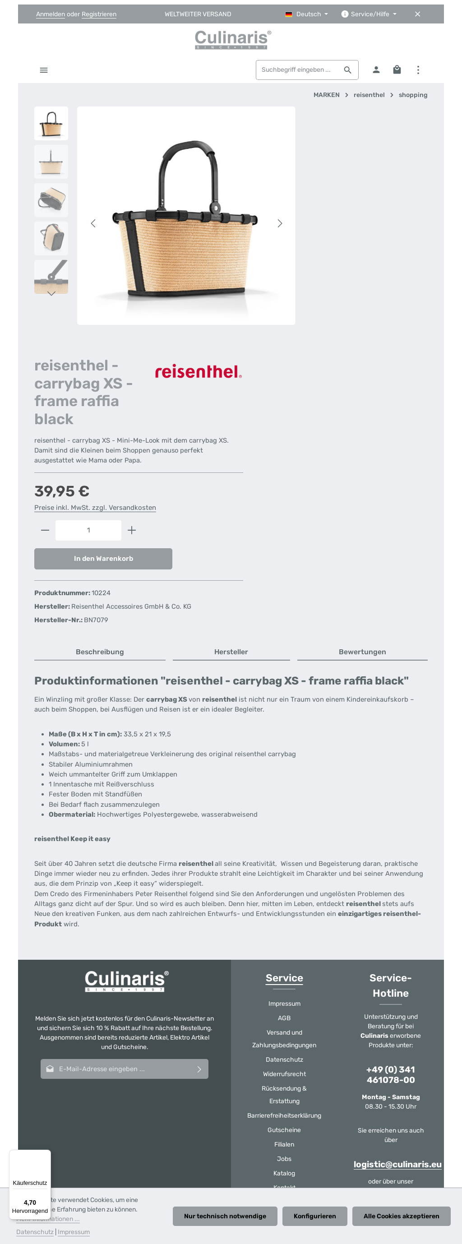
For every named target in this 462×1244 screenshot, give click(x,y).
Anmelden (50, 14)
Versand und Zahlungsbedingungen (284, 827)
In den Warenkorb (333, 334)
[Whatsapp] (254, 1060)
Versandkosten (205, 1124)
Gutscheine (284, 918)
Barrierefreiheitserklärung (284, 903)
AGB (284, 806)
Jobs (284, 947)
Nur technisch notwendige (228, 1216)
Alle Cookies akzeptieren (402, 1216)
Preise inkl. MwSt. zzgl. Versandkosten (335, 282)
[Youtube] (208, 1060)
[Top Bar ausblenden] (417, 14)
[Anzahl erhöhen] (372, 305)
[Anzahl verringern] (285, 305)
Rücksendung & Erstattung (284, 883)
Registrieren (99, 14)
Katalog (284, 961)
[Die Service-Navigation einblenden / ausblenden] (368, 14)
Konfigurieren (317, 1216)
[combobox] (296, 73)
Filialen (284, 932)
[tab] (100, 440)
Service (284, 766)
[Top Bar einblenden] (418, 73)
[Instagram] (231, 1060)
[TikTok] (277, 1060)
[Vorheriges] (93, 214)
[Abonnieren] (199, 856)
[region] (145, 214)
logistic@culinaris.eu (398, 952)
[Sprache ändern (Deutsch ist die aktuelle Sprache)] (307, 14)
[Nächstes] (239, 214)
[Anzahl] (328, 305)
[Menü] (44, 73)
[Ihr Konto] (375, 73)
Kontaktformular (390, 979)
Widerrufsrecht (284, 862)
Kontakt (284, 976)
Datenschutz (284, 847)
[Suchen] (347, 73)
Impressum (284, 791)
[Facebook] (185, 1060)
